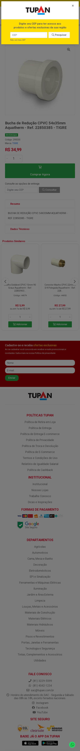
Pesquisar (59, 34)
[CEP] (28, 35)
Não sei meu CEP (17, 40)
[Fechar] (72, 5)
